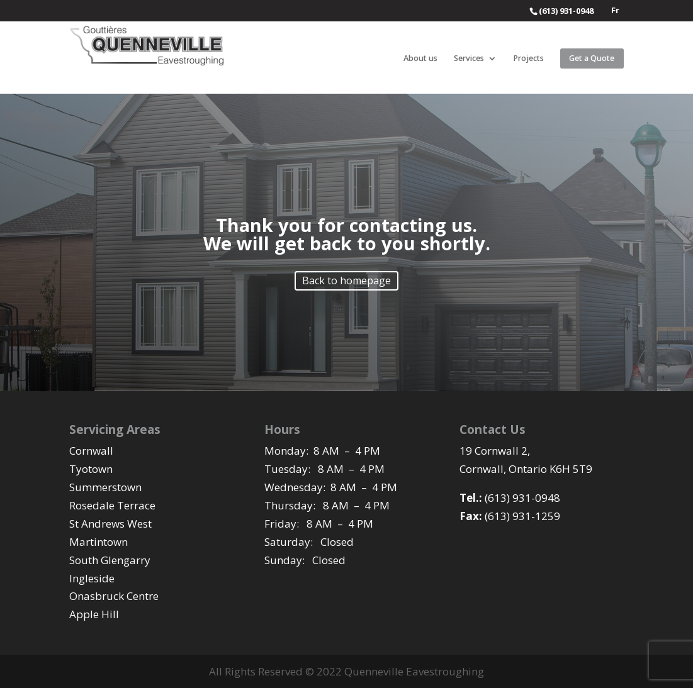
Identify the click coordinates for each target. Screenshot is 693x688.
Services (469, 59)
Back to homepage (346, 280)
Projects (528, 59)
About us (420, 59)
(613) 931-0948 (509, 498)
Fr (615, 11)
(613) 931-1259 (509, 516)
